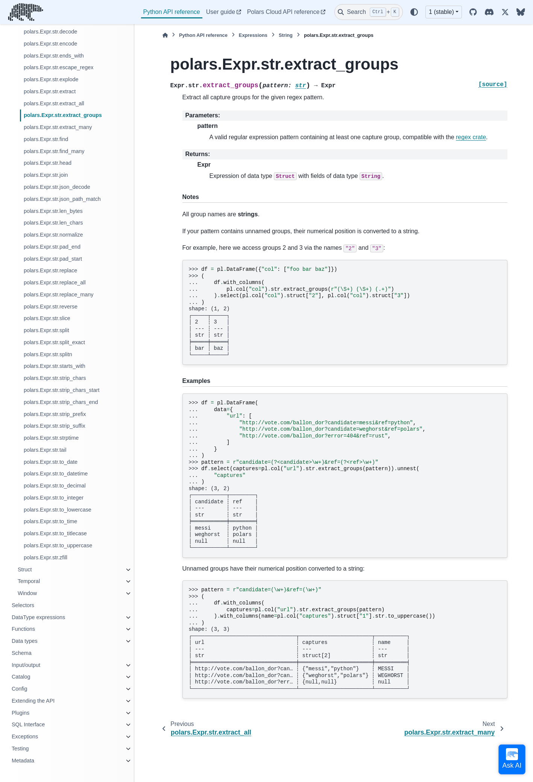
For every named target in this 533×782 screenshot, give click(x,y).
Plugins (20, 713)
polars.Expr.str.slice (47, 318)
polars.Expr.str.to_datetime (56, 474)
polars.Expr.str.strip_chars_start (62, 390)
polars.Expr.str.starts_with (54, 366)
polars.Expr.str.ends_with (54, 56)
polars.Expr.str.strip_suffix (54, 426)
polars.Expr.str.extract (50, 91)
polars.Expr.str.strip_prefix (55, 414)
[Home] (165, 35)
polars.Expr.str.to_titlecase (55, 533)
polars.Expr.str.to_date (50, 462)
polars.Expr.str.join (46, 175)
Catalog (21, 677)
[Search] (368, 12)
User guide (220, 12)
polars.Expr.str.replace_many (59, 295)
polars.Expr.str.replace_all (55, 282)
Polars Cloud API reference (283, 12)
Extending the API (33, 701)
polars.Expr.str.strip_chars (55, 378)
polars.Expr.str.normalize (53, 235)
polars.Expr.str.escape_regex (59, 67)
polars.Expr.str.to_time (50, 521)
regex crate (471, 137)
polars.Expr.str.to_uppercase (58, 545)
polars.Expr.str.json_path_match (62, 199)
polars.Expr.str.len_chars (53, 223)
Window (27, 593)
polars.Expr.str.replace (50, 270)
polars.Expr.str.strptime (51, 438)
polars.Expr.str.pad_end (52, 247)
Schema (22, 653)
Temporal (29, 581)
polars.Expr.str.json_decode (57, 187)
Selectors (23, 605)
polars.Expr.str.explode (51, 79)
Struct (25, 569)
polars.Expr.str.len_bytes (53, 211)
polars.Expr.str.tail (45, 450)
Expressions (253, 35)
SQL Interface (28, 724)
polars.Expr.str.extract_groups (63, 115)
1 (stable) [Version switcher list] (441, 12)
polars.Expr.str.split (46, 330)
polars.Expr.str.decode (50, 32)
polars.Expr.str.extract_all (54, 103)
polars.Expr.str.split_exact (54, 342)
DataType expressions (38, 617)
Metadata (23, 761)
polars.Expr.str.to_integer (54, 498)
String (286, 35)
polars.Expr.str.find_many (54, 151)
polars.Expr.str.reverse (50, 307)
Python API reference (171, 12)
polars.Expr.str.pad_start (53, 259)
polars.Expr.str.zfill (45, 557)
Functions (23, 629)
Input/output (26, 665)
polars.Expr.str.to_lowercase (57, 510)
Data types (25, 641)
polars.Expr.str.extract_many (58, 127)
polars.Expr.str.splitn (48, 354)
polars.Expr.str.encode (50, 44)
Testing (20, 749)
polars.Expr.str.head (47, 163)
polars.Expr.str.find (46, 139)
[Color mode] (414, 12)
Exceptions (25, 736)
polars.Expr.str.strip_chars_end (61, 402)
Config (19, 689)
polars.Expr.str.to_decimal (55, 486)
